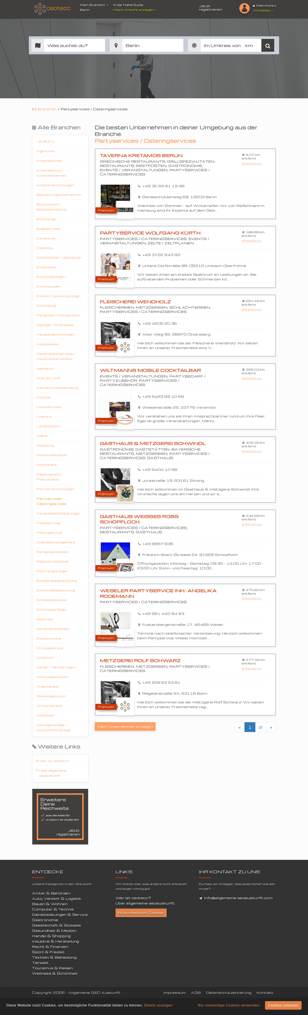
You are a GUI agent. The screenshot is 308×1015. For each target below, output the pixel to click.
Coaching (44, 248)
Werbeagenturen (51, 696)
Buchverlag (46, 219)
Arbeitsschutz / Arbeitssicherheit (52, 172)
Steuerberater (49, 638)
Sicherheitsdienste (53, 629)
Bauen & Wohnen (50, 904)
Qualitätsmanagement (56, 542)
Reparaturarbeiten (53, 561)
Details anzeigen (158, 1005)
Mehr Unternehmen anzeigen (125, 726)
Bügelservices (49, 228)
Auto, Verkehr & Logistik (56, 898)
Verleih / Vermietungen (57, 667)
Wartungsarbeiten (52, 677)
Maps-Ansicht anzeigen (135, 10)
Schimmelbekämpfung (56, 590)
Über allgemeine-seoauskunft (53, 773)
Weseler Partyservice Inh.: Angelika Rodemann (158, 593)
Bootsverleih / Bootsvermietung (52, 206)
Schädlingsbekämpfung (57, 580)
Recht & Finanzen (50, 946)
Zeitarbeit (45, 715)
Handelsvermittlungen (56, 334)
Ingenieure (45, 368)
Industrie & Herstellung (55, 941)
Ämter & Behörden (51, 893)
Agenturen (46, 151)
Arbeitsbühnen (49, 160)
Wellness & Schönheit (55, 973)
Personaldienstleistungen (58, 513)
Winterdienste (49, 705)
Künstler (44, 397)
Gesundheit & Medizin (54, 930)
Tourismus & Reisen (52, 968)
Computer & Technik (53, 909)
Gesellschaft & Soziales (56, 925)
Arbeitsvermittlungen (55, 185)
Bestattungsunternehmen (59, 194)
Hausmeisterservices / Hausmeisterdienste (56, 356)
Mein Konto (264, 5)
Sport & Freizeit (48, 952)
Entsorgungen (49, 286)
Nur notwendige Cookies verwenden (229, 1005)
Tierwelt (40, 962)
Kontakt (265, 992)
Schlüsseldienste (51, 600)
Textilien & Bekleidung (54, 957)
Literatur (44, 416)
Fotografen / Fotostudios (58, 315)
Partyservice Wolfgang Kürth (150, 233)
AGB (196, 992)
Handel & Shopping (51, 936)
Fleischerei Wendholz (135, 301)
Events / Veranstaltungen (59, 296)
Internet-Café (48, 378)
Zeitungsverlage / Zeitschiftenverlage (53, 727)
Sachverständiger (53, 571)
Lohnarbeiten (49, 426)
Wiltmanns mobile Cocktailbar (150, 370)
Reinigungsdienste (53, 552)
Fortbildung (46, 305)
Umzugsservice (50, 648)
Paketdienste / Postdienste (49, 476)
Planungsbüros (49, 532)
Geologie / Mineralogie (55, 325)
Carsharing (46, 238)
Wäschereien (48, 686)
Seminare (45, 619)
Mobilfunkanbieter (52, 455)
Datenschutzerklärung (229, 992)
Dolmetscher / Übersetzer (59, 257)
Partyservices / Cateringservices (51, 501)
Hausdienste (48, 344)
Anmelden (263, 10)
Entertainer (46, 267)
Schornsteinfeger (52, 609)
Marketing (45, 445)
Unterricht (46, 657)
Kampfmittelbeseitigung (57, 387)
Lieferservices (49, 407)
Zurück (46, 141)
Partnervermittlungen (55, 489)
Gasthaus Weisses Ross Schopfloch (139, 519)
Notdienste (46, 464)
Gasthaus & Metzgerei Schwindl (153, 443)
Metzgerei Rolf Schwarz (140, 660)
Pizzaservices (49, 523)
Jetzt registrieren (210, 8)
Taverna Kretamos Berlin (141, 155)
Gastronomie (45, 920)
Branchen (47, 109)
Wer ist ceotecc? (54, 761)
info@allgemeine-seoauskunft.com (238, 898)
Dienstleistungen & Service (60, 914)
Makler (42, 436)
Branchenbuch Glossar (141, 913)
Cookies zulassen (283, 1005)
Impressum (175, 992)
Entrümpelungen (52, 276)
